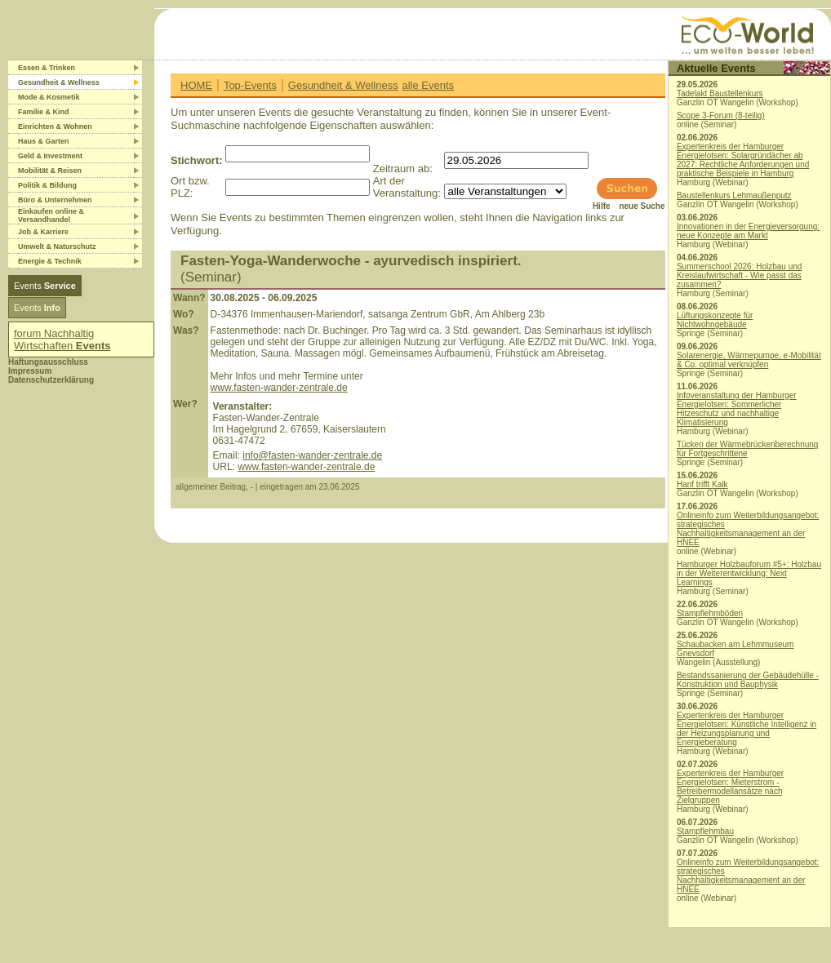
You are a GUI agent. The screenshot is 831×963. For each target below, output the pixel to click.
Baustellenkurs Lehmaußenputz (734, 195)
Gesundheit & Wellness (343, 85)
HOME (196, 85)
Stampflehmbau (705, 831)
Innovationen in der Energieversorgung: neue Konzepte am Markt (748, 231)
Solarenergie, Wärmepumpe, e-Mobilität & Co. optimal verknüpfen (749, 360)
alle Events (428, 85)
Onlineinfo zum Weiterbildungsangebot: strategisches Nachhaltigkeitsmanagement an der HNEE (748, 529)
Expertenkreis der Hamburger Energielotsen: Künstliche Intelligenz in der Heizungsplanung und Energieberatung (746, 729)
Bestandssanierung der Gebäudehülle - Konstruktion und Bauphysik (748, 680)
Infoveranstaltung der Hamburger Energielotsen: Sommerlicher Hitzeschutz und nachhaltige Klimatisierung (737, 409)
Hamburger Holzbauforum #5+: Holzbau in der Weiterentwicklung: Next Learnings (749, 573)
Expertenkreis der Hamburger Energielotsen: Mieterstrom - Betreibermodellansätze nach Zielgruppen (730, 787)
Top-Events (250, 85)
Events (45, 286)
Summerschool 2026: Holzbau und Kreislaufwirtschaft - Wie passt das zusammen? (739, 275)
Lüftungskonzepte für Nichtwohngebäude (715, 320)
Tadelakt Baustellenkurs (720, 93)
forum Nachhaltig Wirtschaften (62, 339)
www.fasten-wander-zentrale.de (279, 387)
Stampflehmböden (710, 613)
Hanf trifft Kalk (702, 484)
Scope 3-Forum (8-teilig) (721, 115)
